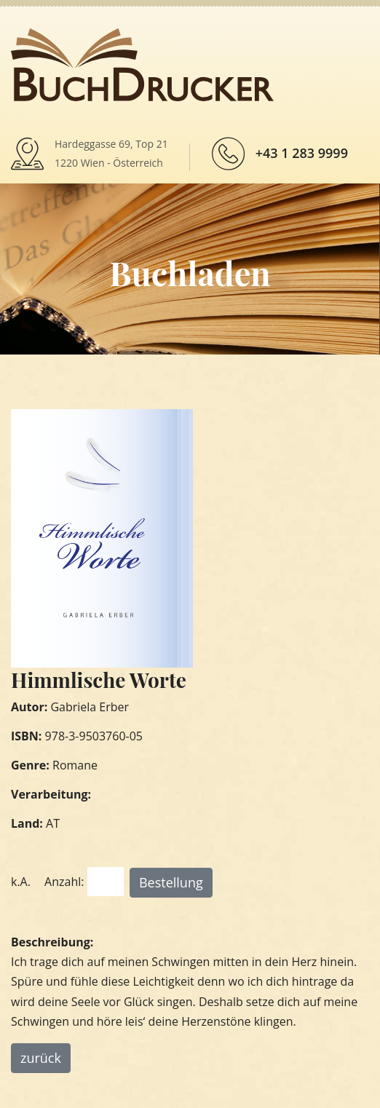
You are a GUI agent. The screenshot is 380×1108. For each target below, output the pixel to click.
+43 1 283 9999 (302, 153)
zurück (40, 1058)
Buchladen (189, 272)
